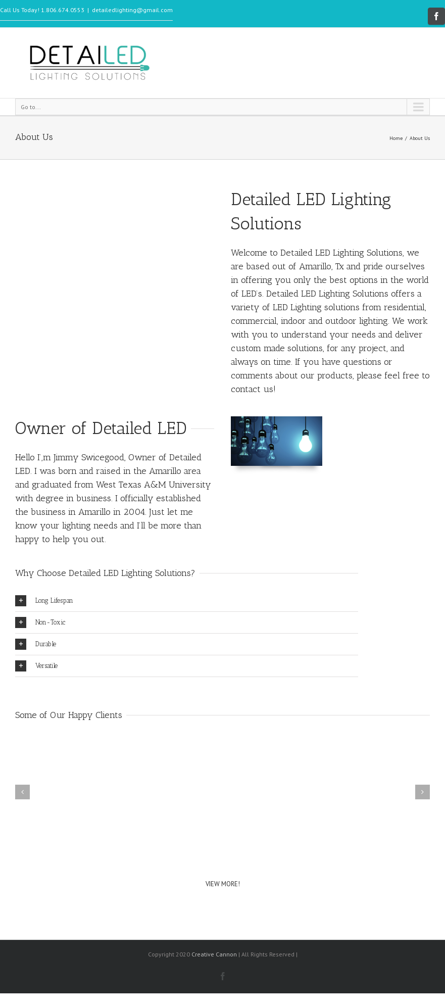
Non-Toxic (40, 622)
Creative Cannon (214, 954)
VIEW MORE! (223, 884)
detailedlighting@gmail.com (132, 10)
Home (396, 138)
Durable (35, 644)
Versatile (36, 665)
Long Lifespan (44, 600)
